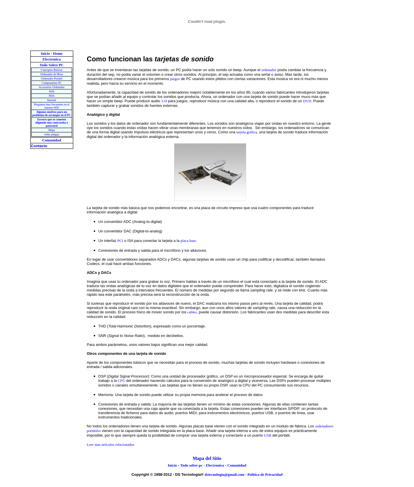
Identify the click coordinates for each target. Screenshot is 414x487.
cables (192, 312)
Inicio (172, 465)
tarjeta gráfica (246, 132)
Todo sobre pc (191, 465)
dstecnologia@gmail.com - (226, 474)
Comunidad (236, 465)
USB (267, 435)
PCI (120, 240)
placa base (188, 240)
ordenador (269, 70)
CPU (121, 380)
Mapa (51, 130)
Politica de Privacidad (265, 474)
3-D (164, 101)
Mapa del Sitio (207, 458)
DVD (307, 101)
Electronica (215, 465)
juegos (175, 79)
